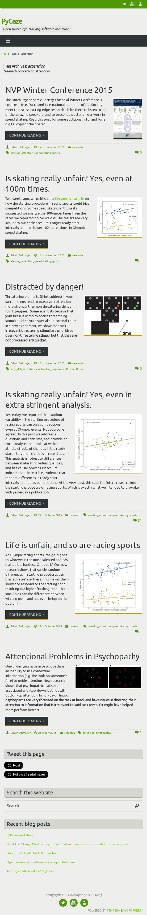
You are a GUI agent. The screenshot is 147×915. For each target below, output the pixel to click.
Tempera (113, 910)
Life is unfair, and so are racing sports (72, 545)
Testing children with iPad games (30, 871)
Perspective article (69, 198)
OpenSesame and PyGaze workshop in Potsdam (41, 862)
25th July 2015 (47, 733)
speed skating (42, 153)
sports (56, 153)
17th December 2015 (51, 147)
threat (80, 369)
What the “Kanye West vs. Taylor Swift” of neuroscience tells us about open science (67, 844)
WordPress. (132, 910)
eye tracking (43, 369)
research (77, 147)
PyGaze (11, 22)
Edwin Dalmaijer (21, 147)
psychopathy (103, 733)
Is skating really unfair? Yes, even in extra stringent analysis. (68, 400)
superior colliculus (63, 369)
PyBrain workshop (20, 835)
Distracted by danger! (44, 287)
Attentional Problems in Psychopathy (72, 657)
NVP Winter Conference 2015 (58, 90)
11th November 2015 (51, 255)
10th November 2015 (51, 363)
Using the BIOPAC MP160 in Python (32, 853)
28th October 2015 (50, 626)
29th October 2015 (50, 515)
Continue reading (27, 135)
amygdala (16, 369)
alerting (15, 153)
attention (27, 153)
